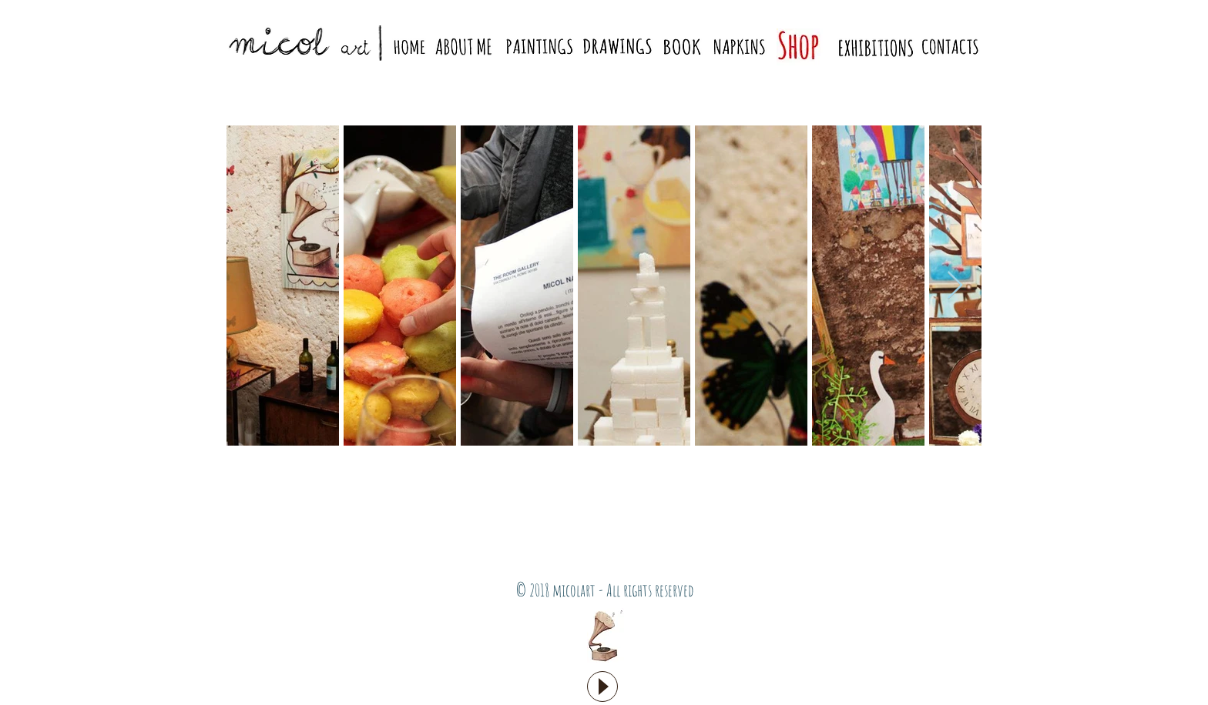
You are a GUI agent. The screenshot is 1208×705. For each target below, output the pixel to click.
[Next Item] (955, 286)
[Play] (602, 686)
